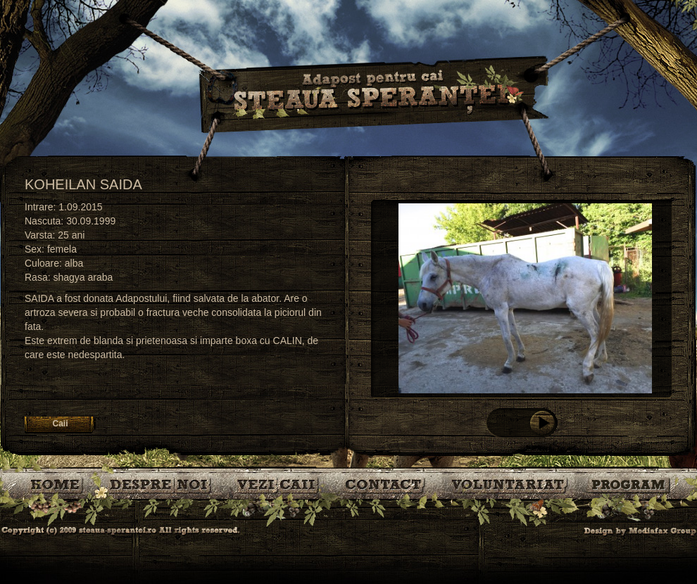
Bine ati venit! (58, 484)
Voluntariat (510, 484)
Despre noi (162, 484)
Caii (280, 484)
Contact (386, 484)
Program (630, 484)
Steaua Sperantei (373, 95)
